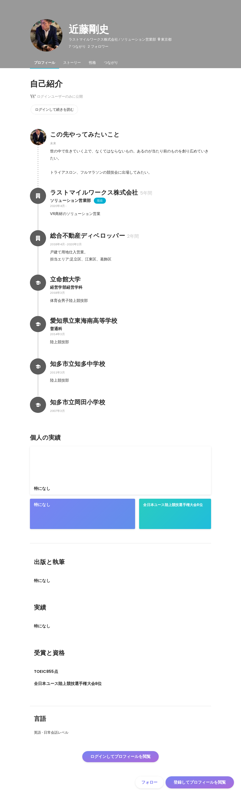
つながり (111, 62)
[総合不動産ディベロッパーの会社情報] (38, 238)
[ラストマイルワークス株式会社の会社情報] (38, 196)
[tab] (44, 63)
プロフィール (44, 62)
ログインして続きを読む (54, 109)
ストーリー (72, 62)
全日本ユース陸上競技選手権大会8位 (173, 504)
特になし (42, 488)
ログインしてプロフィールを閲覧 (120, 756)
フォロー (149, 782)
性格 (92, 62)
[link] (120, 470)
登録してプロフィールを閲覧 (200, 782)
